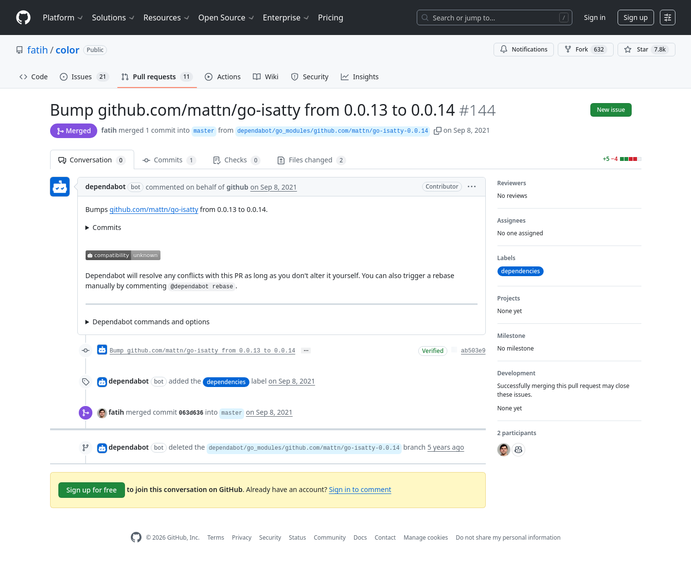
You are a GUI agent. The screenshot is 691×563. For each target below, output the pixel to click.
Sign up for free (92, 489)
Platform (63, 17)
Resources (167, 17)
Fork (585, 49)
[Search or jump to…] (494, 17)
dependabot (106, 186)
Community (330, 537)
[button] (438, 130)
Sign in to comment (360, 489)
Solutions (114, 17)
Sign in (594, 17)
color (67, 49)
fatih (37, 49)
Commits (169, 160)
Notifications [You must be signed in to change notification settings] (523, 49)
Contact (384, 537)
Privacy (241, 537)
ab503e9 (473, 351)
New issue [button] (611, 110)
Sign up (636, 17)
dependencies (226, 382)
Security (270, 537)
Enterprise (286, 17)
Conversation (92, 160)
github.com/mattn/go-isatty (153, 209)
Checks (237, 160)
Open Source (226, 17)
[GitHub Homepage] (136, 537)
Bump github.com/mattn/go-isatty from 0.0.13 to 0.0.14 (203, 351)
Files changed (311, 160)
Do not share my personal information (508, 537)
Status (297, 537)
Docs (360, 537)
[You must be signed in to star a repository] (646, 49)
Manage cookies (426, 537)
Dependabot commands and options (151, 321)
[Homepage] (23, 18)
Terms (215, 537)
